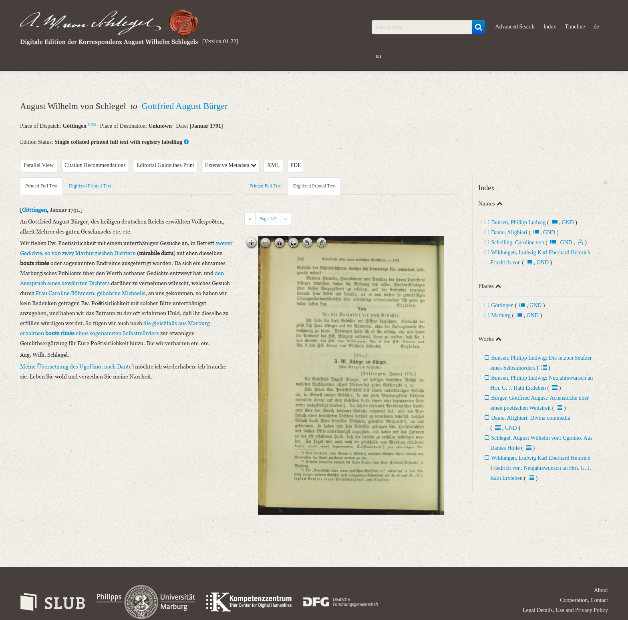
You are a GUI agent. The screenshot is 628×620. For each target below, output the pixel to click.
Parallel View (39, 165)
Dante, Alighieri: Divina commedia (530, 418)
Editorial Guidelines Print (165, 165)
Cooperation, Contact (584, 600)
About (601, 590)
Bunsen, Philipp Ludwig (518, 222)
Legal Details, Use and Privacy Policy (565, 610)
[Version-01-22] (220, 41)
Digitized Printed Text (90, 186)
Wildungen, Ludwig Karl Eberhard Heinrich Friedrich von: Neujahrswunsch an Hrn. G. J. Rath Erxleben (540, 468)
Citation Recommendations (95, 165)
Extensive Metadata (230, 165)
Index (549, 27)
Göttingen (502, 305)
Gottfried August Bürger (185, 106)
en (378, 56)
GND (92, 125)
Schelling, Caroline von (517, 243)
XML (273, 165)
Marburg (501, 315)
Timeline (575, 27)
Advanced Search (514, 27)
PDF (295, 165)
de (596, 27)
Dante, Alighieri (509, 232)
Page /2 (268, 218)
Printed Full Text (41, 186)
